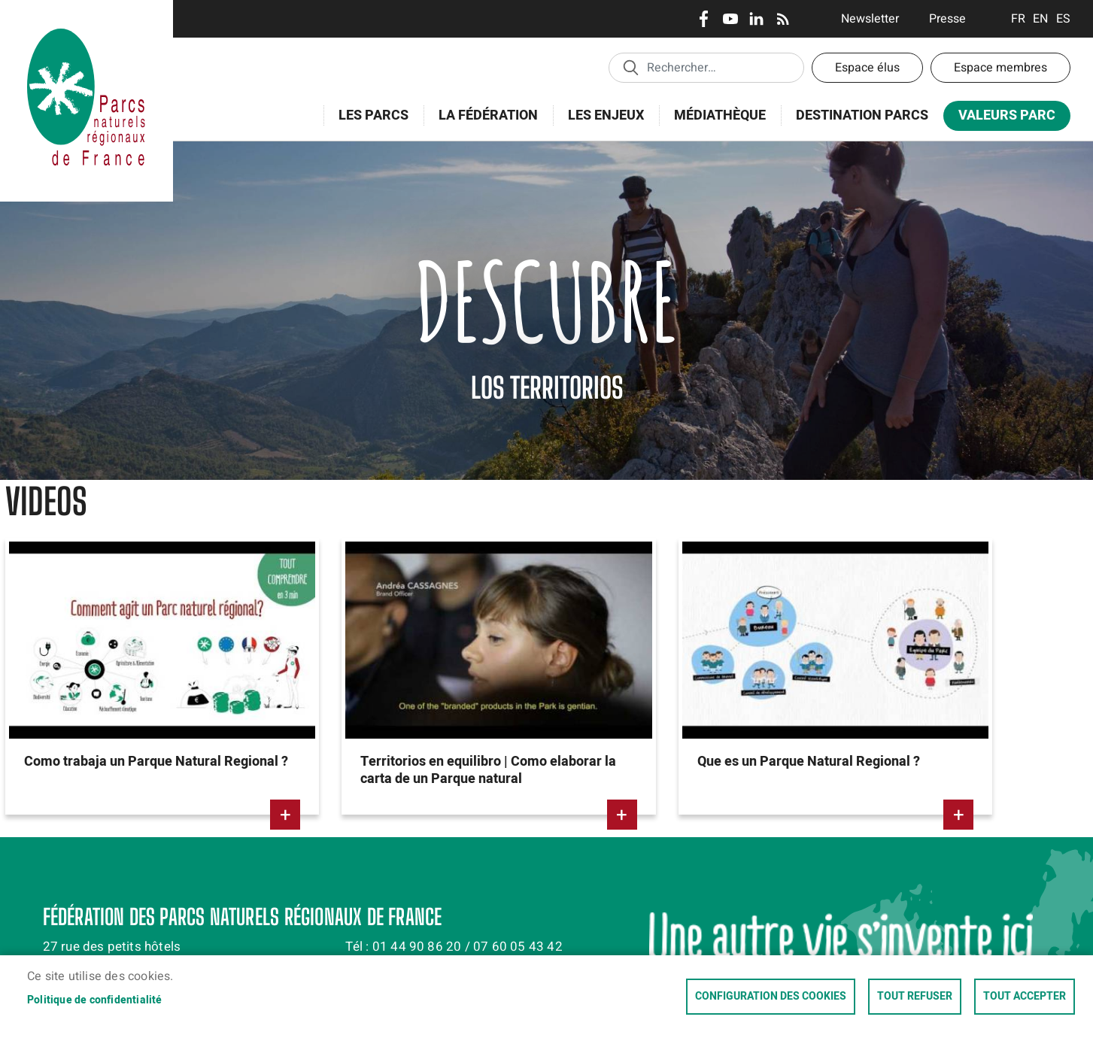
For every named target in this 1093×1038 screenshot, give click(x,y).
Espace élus (867, 68)
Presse (947, 19)
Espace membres (1000, 68)
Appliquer (630, 66)
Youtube (730, 19)
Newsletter (870, 19)
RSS (783, 19)
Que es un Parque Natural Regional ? (808, 761)
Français (1018, 19)
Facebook (704, 19)
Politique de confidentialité (94, 1000)
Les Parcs (368, 123)
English (1041, 19)
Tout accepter (1024, 996)
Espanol (1063, 19)
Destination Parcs (862, 115)
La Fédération (483, 123)
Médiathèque (720, 115)
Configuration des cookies (770, 996)
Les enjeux (601, 123)
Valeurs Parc (1002, 118)
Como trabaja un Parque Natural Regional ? (156, 761)
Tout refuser (914, 996)
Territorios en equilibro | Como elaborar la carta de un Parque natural (488, 770)
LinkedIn (756, 19)
